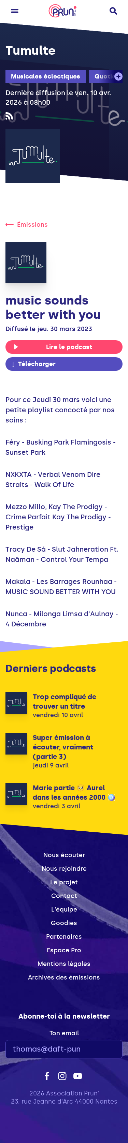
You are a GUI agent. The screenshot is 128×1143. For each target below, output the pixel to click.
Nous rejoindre (64, 868)
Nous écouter (64, 855)
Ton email (64, 1033)
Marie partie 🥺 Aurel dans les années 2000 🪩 (74, 792)
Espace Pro (64, 950)
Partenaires (64, 936)
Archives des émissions (64, 977)
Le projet (64, 882)
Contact (64, 896)
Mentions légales (64, 964)
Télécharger (33, 364)
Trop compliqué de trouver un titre (64, 701)
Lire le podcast (52, 347)
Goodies (64, 923)
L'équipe (64, 909)
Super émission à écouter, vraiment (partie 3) (63, 747)
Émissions (26, 225)
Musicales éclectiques (45, 76)
